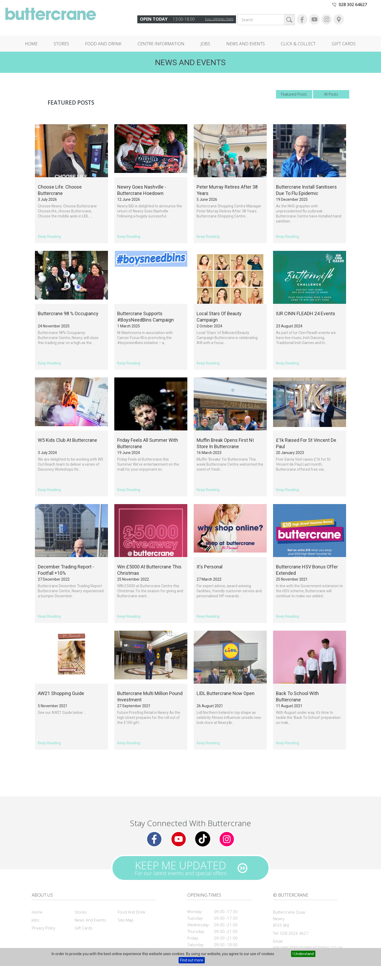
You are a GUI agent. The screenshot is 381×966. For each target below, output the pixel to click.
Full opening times (219, 19)
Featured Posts (294, 94)
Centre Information (161, 44)
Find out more (191, 960)
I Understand (303, 954)
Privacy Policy (43, 928)
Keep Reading (49, 236)
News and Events (245, 44)
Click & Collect (298, 44)
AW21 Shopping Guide (61, 693)
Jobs (205, 44)
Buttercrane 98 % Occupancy (68, 313)
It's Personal (210, 566)
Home (31, 44)
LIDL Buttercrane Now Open (226, 693)
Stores (61, 44)
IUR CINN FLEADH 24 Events (305, 313)
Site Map (125, 920)
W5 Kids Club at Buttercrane (67, 440)
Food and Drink (103, 44)
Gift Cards (344, 44)
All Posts (331, 94)
